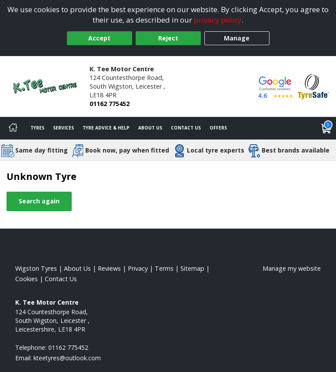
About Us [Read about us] (77, 268)
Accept (99, 38)
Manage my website (292, 268)
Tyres (37, 128)
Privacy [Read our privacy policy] (138, 268)
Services (63, 128)
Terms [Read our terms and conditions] (164, 268)
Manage (237, 38)
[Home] (13, 128)
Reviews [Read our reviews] (109, 268)
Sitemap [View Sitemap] (192, 268)
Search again (39, 201)
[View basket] (326, 128)
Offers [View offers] (218, 128)
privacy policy (218, 20)
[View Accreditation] (313, 86)
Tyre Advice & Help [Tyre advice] (106, 128)
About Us (150, 128)
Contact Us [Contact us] (186, 128)
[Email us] (67, 358)
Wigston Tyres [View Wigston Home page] (36, 268)
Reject (168, 38)
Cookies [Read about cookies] (26, 279)
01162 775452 (110, 104)
